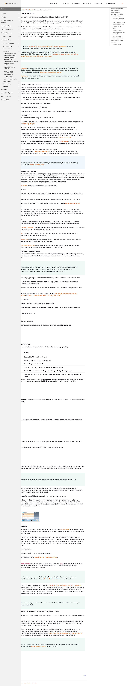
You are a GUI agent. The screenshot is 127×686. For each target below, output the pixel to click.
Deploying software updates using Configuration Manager (11, 63)
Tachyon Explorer (10, 26)
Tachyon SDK (10, 100)
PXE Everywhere (10, 96)
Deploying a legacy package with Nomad (118, 37)
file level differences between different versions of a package (69, 46)
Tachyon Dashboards (10, 33)
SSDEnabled (84, 141)
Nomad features (11, 82)
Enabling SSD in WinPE (40, 185)
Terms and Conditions (48, 683)
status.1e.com (65, 3)
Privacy (42, 683)
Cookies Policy (55, 683)
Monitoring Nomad (8, 76)
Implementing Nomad (11, 49)
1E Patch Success (10, 36)
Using (51, 9)
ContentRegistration (63, 151)
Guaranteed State (10, 40)
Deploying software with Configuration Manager (10, 54)
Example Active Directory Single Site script (40, 227)
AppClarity (10, 89)
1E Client (10, 17)
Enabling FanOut (117, 44)
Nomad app (44, 68)
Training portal (98, 3)
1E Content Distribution (10, 43)
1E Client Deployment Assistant (10, 21)
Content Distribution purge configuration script (41, 245)
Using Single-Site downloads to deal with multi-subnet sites (117, 14)
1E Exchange (75, 3)
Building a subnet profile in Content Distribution (119, 23)
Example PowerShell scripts (118, 27)
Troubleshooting (11, 84)
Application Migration (10, 93)
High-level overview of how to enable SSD (118, 19)
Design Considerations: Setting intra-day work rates (65, 295)
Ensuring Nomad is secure (10, 79)
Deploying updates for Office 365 (9, 68)
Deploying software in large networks (10, 58)
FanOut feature (87, 529)
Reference (11, 87)
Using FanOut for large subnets (117, 41)
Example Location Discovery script (38, 239)
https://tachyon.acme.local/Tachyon (72, 72)
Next (105, 675)
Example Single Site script (35, 233)
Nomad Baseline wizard (73, 579)
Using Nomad (11, 51)
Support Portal (87, 3)
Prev (26, 675)
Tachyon (10, 14)
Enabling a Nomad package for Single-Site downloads (119, 32)
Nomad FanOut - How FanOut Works (66, 557)
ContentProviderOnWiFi (94, 203)
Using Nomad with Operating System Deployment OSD (8, 73)
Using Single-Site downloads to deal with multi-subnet (86, 585)
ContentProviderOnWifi (57, 164)
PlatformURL (39, 135)
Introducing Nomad (11, 46)
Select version (110, 3)
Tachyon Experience (10, 29)
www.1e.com (53, 3)
